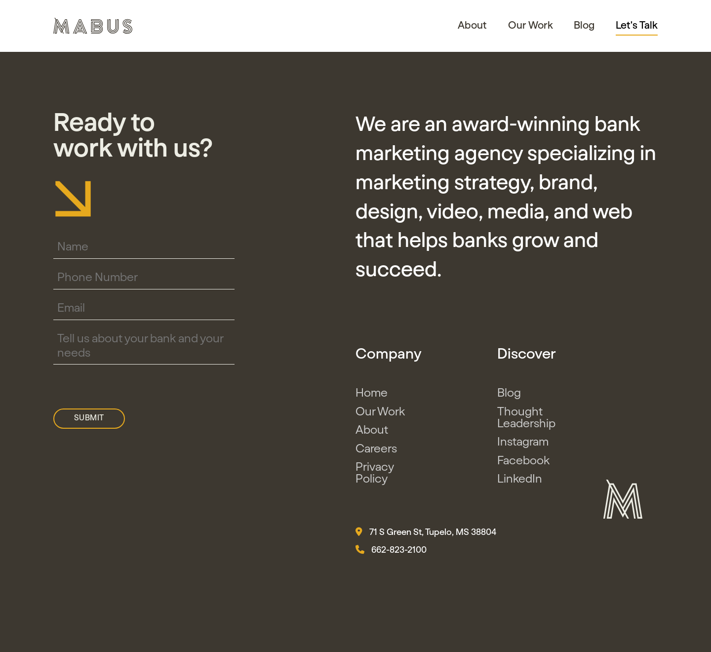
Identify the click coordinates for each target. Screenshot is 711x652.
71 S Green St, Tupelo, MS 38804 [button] (426, 532)
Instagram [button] (523, 442)
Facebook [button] (523, 461)
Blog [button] (584, 25)
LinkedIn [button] (519, 479)
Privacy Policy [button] (375, 473)
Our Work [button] (530, 25)
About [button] (472, 25)
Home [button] (372, 393)
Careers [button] (376, 449)
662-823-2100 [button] (391, 549)
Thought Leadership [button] (526, 418)
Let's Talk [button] (637, 25)
